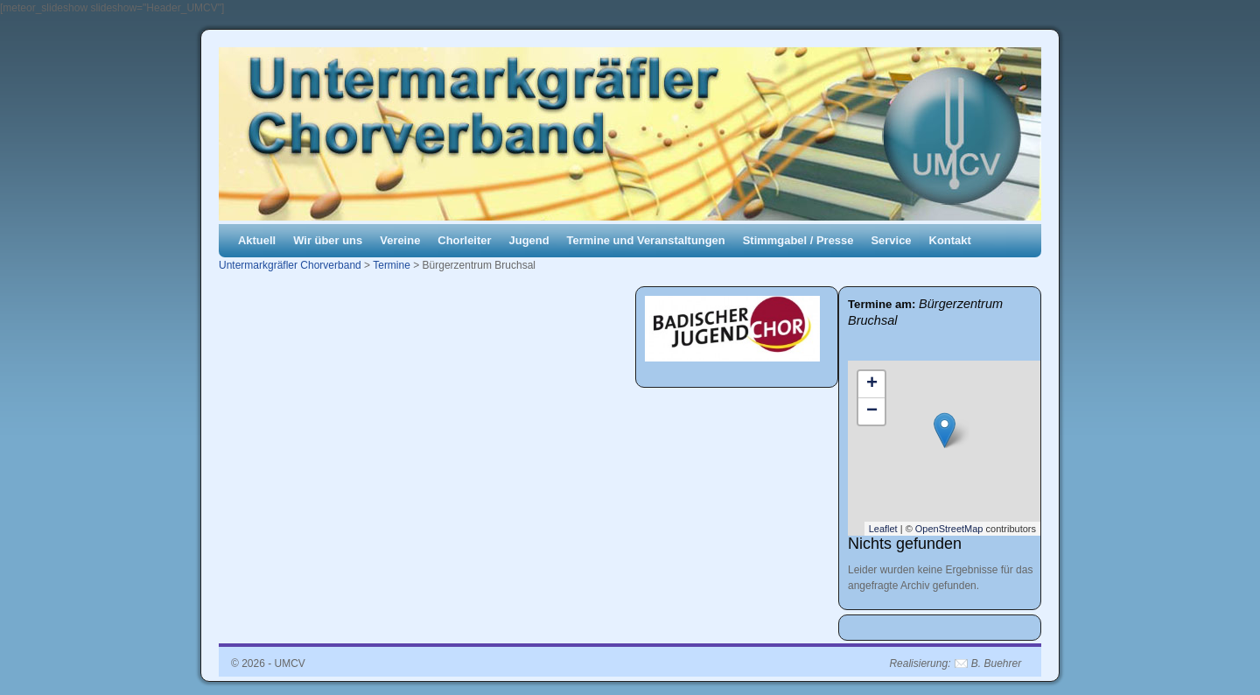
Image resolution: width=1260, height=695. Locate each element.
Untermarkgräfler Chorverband (290, 265)
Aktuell (257, 240)
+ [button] (872, 384)
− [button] (872, 411)
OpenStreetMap (949, 528)
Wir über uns (327, 240)
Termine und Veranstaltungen (646, 240)
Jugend (529, 240)
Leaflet (883, 528)
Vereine (400, 240)
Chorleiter (464, 240)
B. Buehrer (996, 663)
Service (891, 240)
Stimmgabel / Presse (798, 240)
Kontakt (950, 240)
